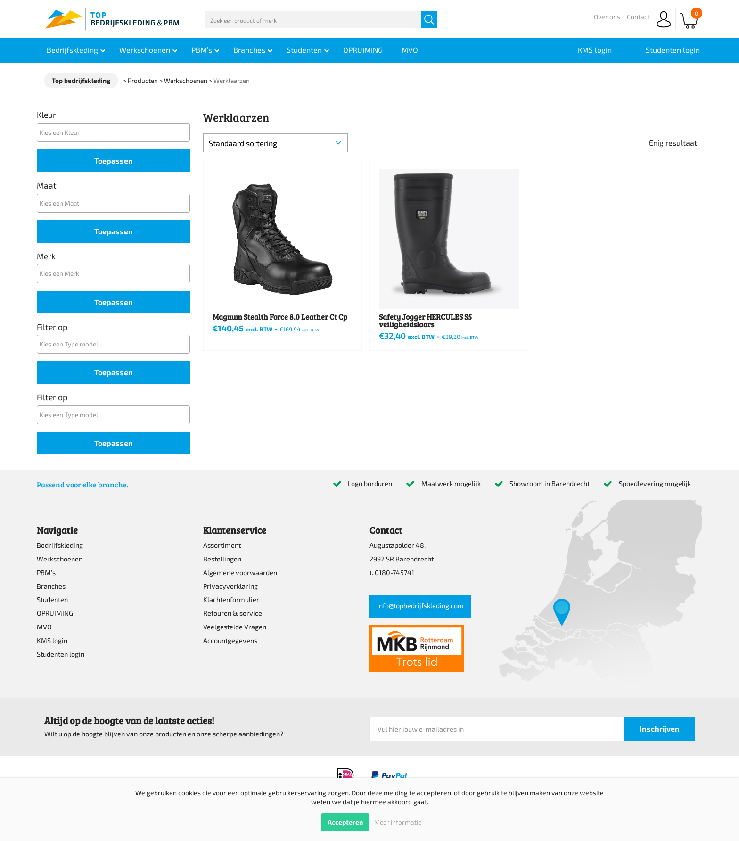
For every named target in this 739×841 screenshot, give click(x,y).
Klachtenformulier (231, 599)
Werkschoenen (59, 559)
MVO (44, 627)
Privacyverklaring (230, 586)
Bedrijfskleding (60, 545)
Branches (51, 586)
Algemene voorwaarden (240, 573)
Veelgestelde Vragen (234, 627)
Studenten (52, 599)
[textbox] (116, 132)
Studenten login (60, 654)
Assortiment (222, 545)
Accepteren (345, 822)
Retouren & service (232, 613)
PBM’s (46, 573)
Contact (638, 17)
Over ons (607, 17)
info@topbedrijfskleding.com (420, 606)
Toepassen (113, 160)
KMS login (52, 640)
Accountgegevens (230, 640)
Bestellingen (222, 559)
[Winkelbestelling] (275, 142)
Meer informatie (397, 822)
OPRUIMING (55, 613)
